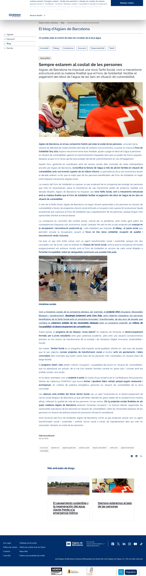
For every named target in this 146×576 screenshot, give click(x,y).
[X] (141, 456)
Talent (111, 48)
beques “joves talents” (100, 448)
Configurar (127, 13)
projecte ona (55, 448)
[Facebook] (113, 543)
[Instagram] (129, 543)
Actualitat (44, 48)
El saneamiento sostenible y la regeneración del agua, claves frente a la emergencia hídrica (71, 508)
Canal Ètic (7, 556)
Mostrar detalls (36, 33)
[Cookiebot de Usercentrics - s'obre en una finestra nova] (15, 33)
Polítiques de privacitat (28, 543)
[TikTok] (141, 543)
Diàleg (56, 48)
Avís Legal (7, 543)
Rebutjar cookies (127, 21)
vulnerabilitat (44, 451)
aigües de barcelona (127, 448)
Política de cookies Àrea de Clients (32, 547)
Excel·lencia (68, 48)
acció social (44, 448)
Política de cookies (10, 547)
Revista (10, 48)
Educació (11, 39)
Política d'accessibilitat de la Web (32, 556)
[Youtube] (135, 543)
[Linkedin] (124, 543)
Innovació (82, 48)
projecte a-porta (84, 448)
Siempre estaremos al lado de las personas (115, 504)
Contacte (6, 551)
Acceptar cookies (127, 6)
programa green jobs (69, 448)
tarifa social (113, 448)
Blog (9, 44)
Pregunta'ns (131, 572)
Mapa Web (24, 551)
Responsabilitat (97, 48)
